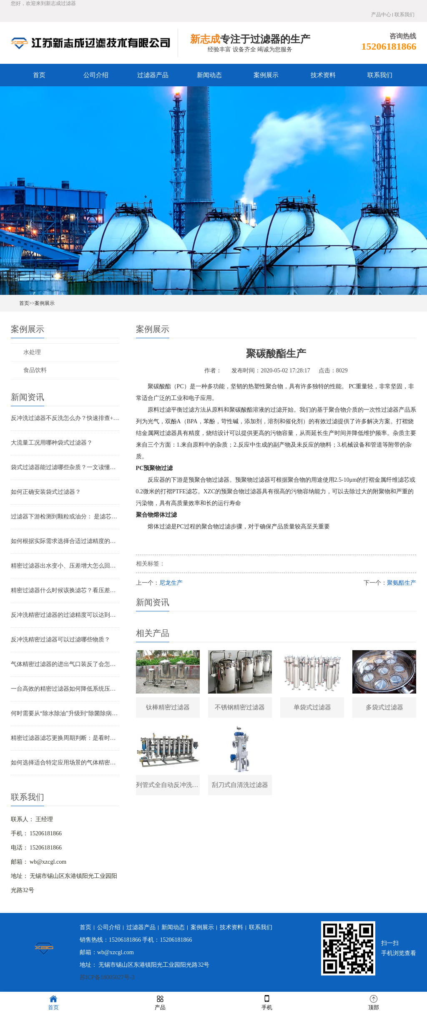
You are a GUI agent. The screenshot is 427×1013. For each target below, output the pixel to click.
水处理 (32, 352)
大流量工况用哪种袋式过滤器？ (52, 443)
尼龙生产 (171, 583)
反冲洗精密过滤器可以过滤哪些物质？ (60, 639)
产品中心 (381, 15)
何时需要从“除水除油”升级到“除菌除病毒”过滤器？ (65, 713)
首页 (39, 75)
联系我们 (404, 15)
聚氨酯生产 (401, 583)
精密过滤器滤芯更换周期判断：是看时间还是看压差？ (65, 738)
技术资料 (323, 75)
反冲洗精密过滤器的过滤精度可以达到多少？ (65, 615)
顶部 (373, 1001)
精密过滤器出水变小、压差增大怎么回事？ (65, 566)
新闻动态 (209, 75)
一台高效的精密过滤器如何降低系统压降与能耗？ (65, 689)
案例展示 (266, 75)
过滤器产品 (152, 75)
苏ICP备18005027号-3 (107, 977)
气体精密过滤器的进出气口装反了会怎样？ (65, 664)
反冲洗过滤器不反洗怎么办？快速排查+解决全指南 (65, 418)
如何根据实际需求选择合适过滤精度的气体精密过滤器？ (65, 541)
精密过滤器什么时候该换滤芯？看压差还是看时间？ (65, 590)
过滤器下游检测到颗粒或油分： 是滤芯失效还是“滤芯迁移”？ (65, 516)
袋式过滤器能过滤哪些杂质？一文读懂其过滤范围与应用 (65, 467)
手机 (266, 1001)
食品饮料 (35, 370)
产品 (160, 1001)
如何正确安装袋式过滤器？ (46, 492)
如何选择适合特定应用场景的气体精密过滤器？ (65, 762)
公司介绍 (95, 75)
